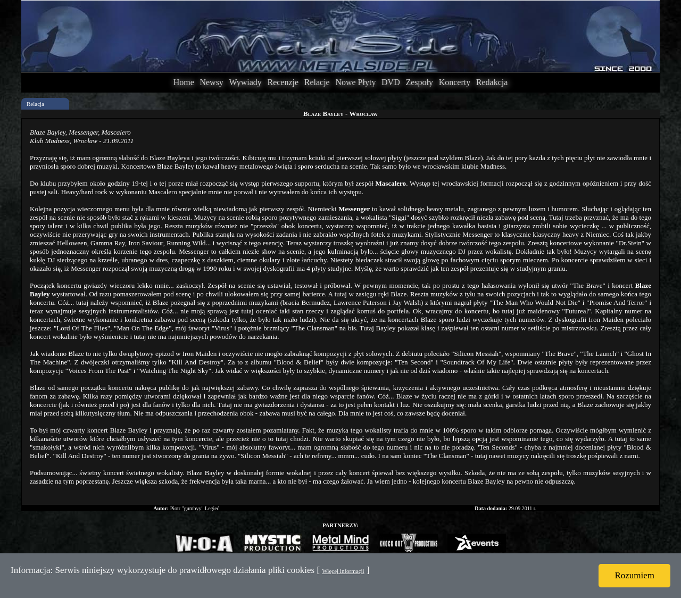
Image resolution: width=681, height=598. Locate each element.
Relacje (317, 82)
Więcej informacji (343, 571)
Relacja (35, 104)
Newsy (211, 82)
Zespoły (419, 82)
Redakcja (492, 82)
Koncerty (455, 82)
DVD (390, 82)
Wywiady (245, 82)
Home (183, 82)
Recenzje (282, 82)
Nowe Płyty (355, 82)
